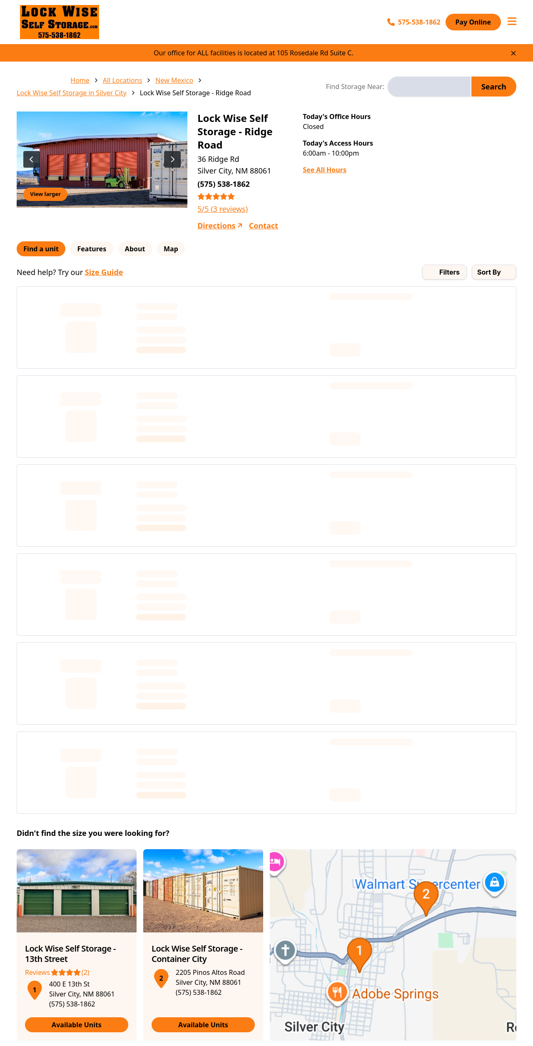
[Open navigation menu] (512, 22)
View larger (45, 194)
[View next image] (172, 159)
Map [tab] (181, 248)
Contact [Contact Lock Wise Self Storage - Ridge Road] (263, 226)
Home (80, 80)
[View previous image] (31, 159)
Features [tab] (96, 248)
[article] (77, 945)
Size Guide (104, 272)
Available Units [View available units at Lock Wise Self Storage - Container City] (203, 1024)
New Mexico (174, 80)
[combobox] (429, 87)
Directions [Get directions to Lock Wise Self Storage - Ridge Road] (219, 226)
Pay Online (473, 22)
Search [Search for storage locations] (493, 87)
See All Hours (324, 169)
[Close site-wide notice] (513, 53)
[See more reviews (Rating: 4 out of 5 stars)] (76, 972)
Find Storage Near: (355, 86)
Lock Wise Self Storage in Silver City (72, 92)
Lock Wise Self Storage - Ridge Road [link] (195, 92)
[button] (34, 988)
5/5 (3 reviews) (222, 209)
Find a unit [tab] (42, 248)
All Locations (122, 80)
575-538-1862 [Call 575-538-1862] (414, 22)
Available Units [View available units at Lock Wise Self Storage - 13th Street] (77, 1024)
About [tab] (142, 248)
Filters (449, 272)
